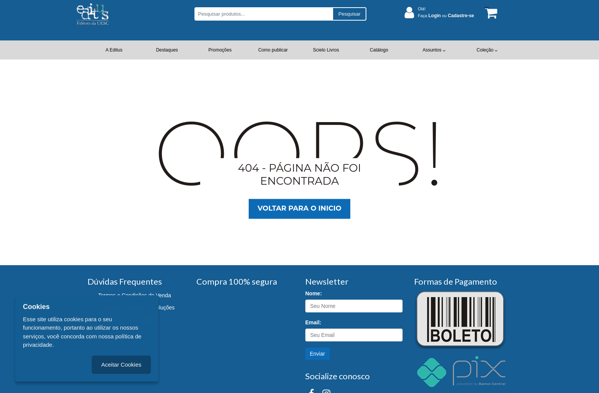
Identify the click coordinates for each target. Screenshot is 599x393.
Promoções (220, 50)
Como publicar (273, 50)
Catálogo (379, 50)
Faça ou (446, 15)
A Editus (113, 50)
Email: (313, 322)
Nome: (313, 293)
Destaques (167, 50)
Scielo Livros (326, 50)
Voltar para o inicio (299, 209)
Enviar (317, 354)
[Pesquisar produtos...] (263, 14)
